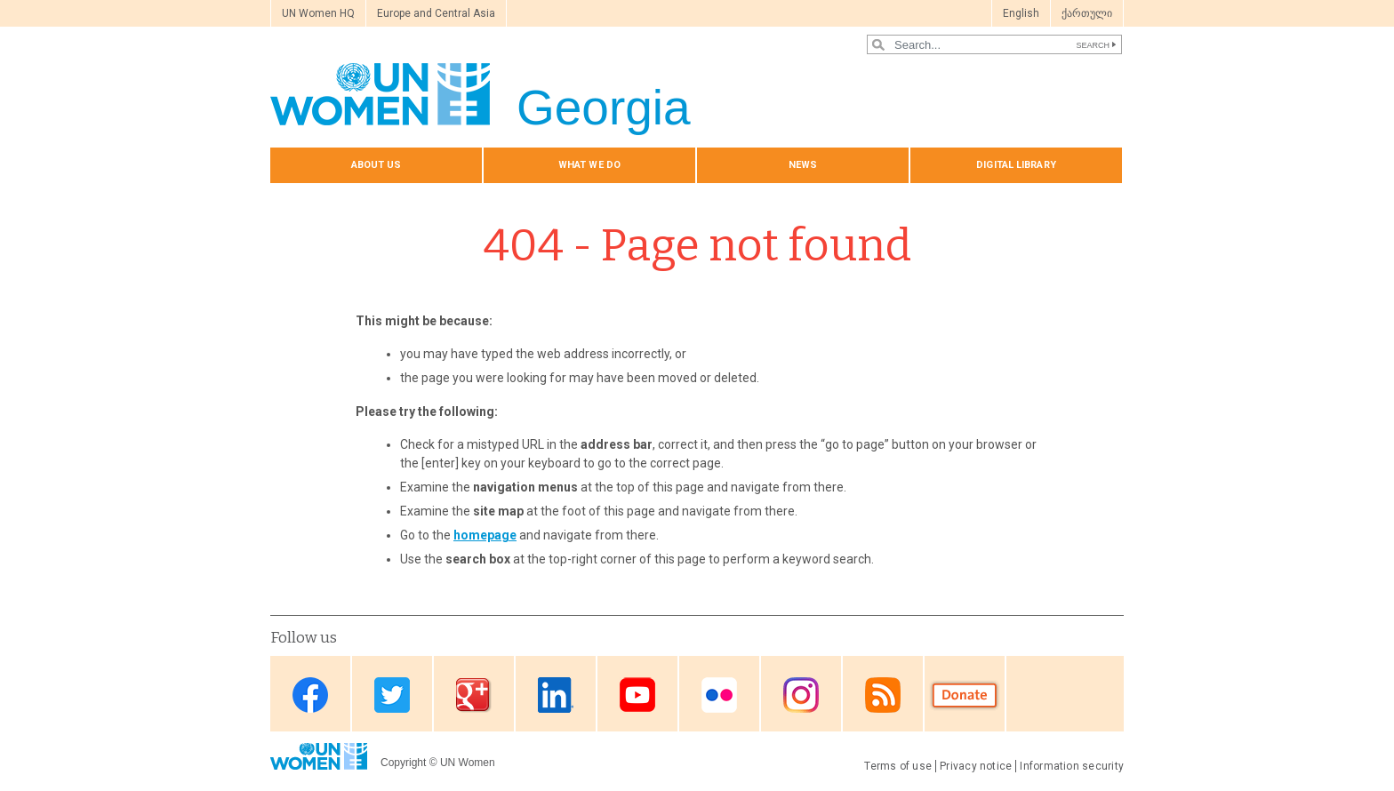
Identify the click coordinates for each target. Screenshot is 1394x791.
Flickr (719, 695)
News (803, 165)
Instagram (801, 695)
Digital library (1016, 165)
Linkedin (556, 695)
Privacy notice (976, 766)
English (1021, 13)
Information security (1072, 766)
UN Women (467, 762)
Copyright (403, 762)
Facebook (310, 695)
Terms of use (898, 766)
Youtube (637, 695)
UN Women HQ (318, 13)
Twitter (392, 695)
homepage (485, 535)
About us (376, 165)
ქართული (1087, 13)
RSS (883, 695)
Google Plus (474, 695)
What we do (589, 165)
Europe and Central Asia (436, 13)
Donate (965, 695)
